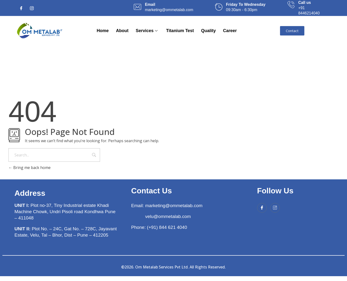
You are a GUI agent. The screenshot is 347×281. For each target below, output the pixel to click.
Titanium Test (180, 30)
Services (147, 30)
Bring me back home (29, 167)
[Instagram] (31, 8)
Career (230, 30)
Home (103, 30)
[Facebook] (21, 8)
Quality (208, 30)
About (122, 30)
